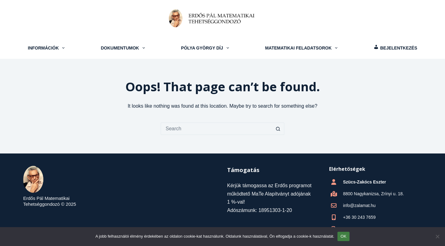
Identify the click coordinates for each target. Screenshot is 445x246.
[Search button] (278, 129)
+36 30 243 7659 (359, 217)
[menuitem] (395, 48)
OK (343, 236)
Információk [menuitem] (47, 48)
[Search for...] (216, 129)
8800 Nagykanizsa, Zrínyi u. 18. (373, 193)
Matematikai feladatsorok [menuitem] (302, 48)
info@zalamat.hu (359, 205)
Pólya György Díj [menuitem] (206, 48)
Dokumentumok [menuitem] (123, 48)
